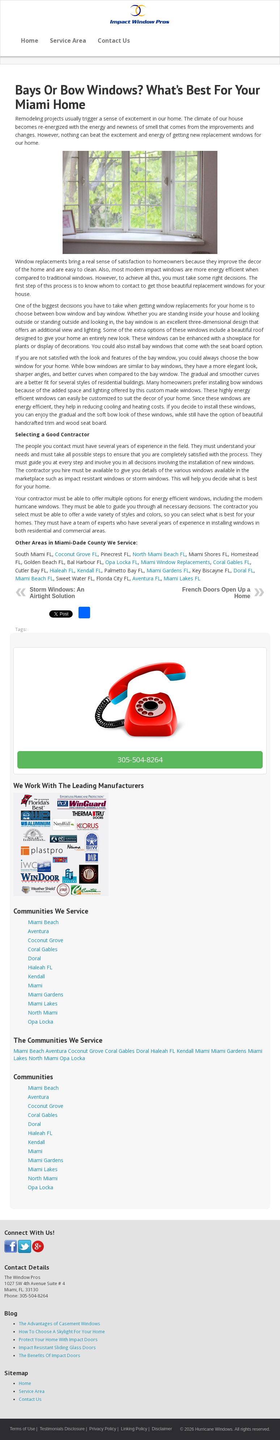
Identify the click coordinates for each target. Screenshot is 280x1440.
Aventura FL (146, 578)
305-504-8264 (140, 760)
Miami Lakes (43, 1003)
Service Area (68, 41)
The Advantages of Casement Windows (59, 1323)
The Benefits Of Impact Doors (49, 1355)
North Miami (43, 1012)
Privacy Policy (102, 1428)
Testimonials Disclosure (62, 1428)
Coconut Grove (45, 940)
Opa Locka (40, 1021)
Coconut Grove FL (76, 554)
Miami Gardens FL (168, 570)
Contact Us (114, 41)
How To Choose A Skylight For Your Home (62, 1331)
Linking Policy (134, 1428)
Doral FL (243, 570)
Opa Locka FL (121, 562)
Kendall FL (89, 570)
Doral (34, 958)
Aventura (38, 931)
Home (29, 41)
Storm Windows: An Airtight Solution (57, 592)
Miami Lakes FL (182, 578)
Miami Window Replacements (175, 562)
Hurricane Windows (213, 1429)
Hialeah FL (62, 570)
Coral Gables (43, 949)
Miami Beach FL (34, 578)
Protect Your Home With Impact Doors (58, 1339)
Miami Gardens (45, 994)
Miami (35, 985)
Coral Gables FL (231, 562)
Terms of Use (22, 1428)
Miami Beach (43, 922)
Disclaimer (162, 1428)
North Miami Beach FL (159, 554)
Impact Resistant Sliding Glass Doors (57, 1347)
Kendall (36, 976)
